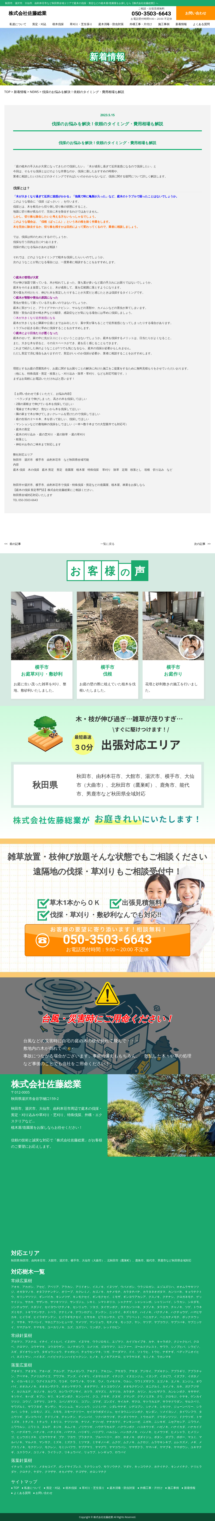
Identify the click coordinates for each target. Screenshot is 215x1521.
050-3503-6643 (151, 13)
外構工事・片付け (141, 24)
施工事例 (163, 24)
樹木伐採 (58, 24)
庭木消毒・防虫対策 (111, 24)
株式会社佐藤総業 (103, 1517)
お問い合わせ (44, 1493)
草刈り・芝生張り (81, 24)
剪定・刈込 (39, 24)
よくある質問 (201, 24)
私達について (17, 24)
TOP (16, 1488)
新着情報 (181, 24)
